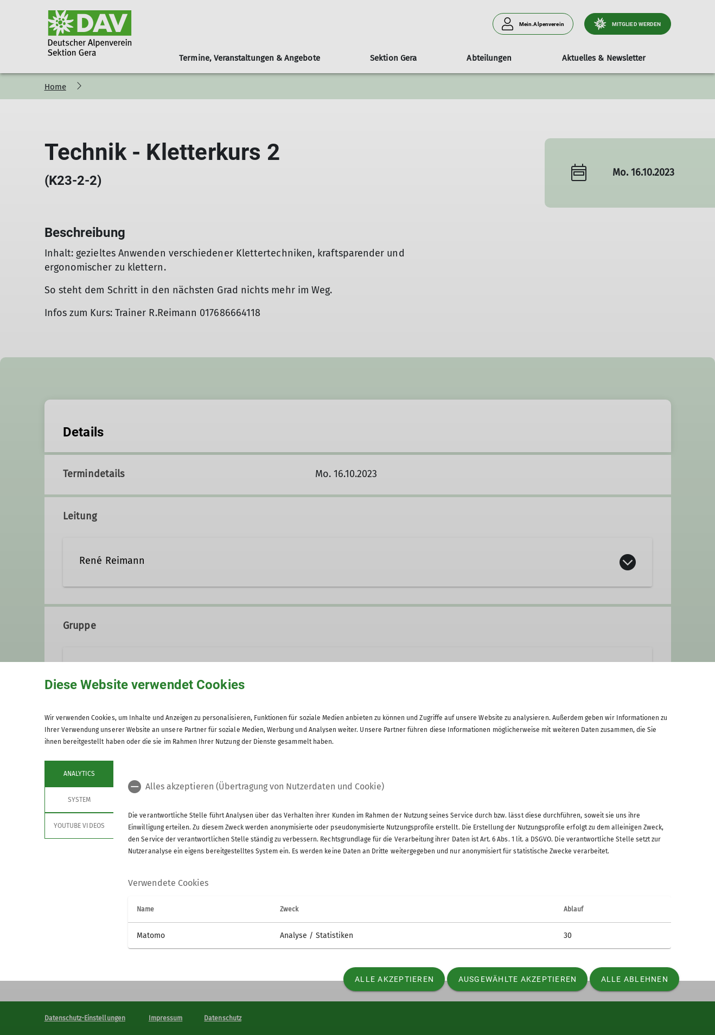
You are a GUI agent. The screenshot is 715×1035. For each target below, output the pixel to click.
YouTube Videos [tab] (79, 826)
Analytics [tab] (78, 773)
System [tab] (78, 799)
